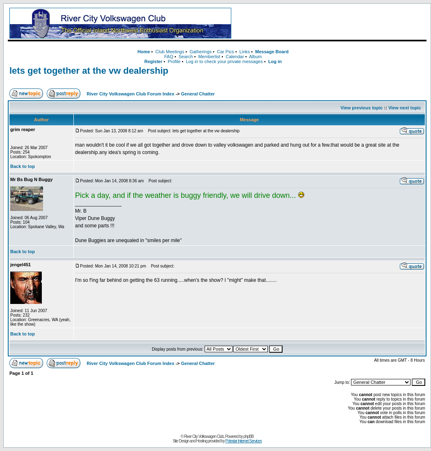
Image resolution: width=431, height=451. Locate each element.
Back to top (22, 166)
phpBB (249, 436)
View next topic (404, 107)
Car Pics (225, 51)
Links (244, 51)
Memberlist (209, 56)
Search (185, 56)
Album (255, 56)
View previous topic (361, 107)
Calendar (235, 56)
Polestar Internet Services (243, 441)
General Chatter (198, 93)
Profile (174, 61)
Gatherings (200, 51)
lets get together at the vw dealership (89, 71)
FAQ (168, 56)
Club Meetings (169, 51)
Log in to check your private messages (224, 61)
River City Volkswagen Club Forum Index (130, 93)
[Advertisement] (330, 23)
